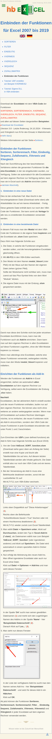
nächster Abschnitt (9, 185)
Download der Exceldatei (12, 125)
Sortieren (38, 140)
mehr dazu (6, 136)
